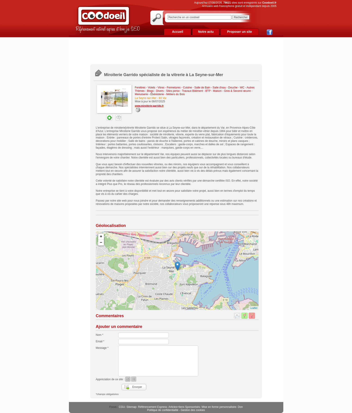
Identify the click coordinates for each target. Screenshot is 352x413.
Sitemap (131, 407)
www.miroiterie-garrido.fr (149, 105)
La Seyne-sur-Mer (145, 98)
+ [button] (101, 236)
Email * (100, 341)
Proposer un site (239, 31)
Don (240, 407)
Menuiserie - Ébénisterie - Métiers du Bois (160, 94)
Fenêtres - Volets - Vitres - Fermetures (158, 87)
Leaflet (253, 308)
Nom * (99, 334)
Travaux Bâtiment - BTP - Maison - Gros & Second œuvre (216, 90)
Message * (102, 347)
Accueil (177, 31)
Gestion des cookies (193, 410)
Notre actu (205, 31)
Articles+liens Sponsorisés (184, 407)
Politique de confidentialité (162, 410)
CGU (122, 407)
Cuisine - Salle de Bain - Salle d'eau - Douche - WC (213, 87)
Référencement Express (152, 407)
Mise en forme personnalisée (219, 407)
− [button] (101, 242)
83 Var (162, 98)
